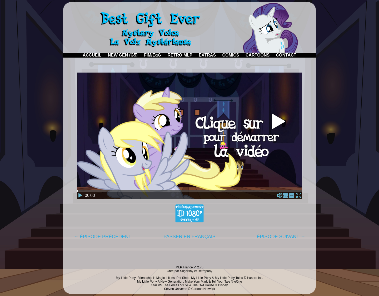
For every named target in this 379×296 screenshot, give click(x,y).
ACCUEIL (92, 55)
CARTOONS (258, 55)
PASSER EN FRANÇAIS (189, 236)
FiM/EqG (152, 55)
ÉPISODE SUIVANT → (281, 236)
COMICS (230, 55)
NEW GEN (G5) (123, 55)
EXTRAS (207, 55)
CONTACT (286, 55)
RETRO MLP (180, 55)
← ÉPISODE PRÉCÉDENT (102, 236)
